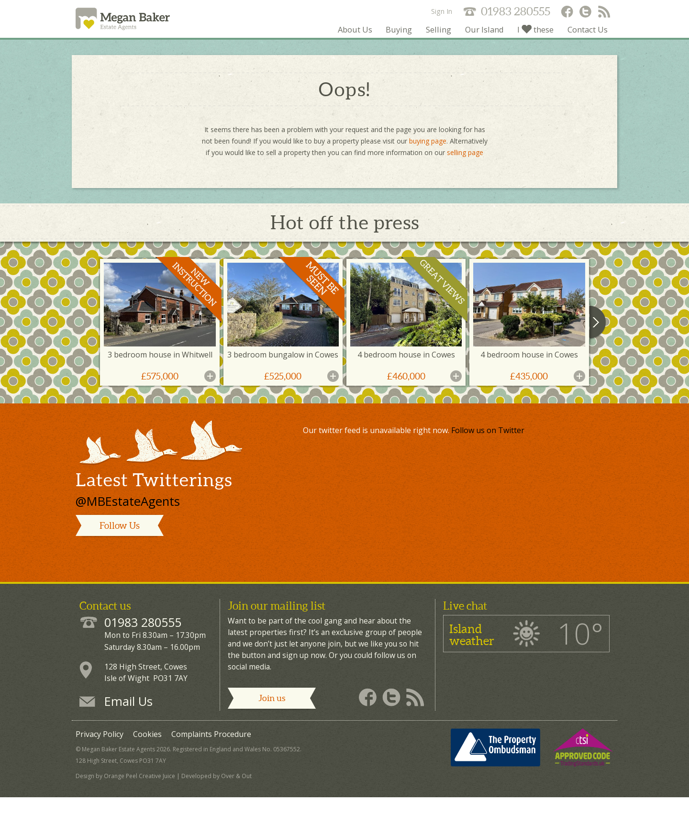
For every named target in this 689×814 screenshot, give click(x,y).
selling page (465, 169)
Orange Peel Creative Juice (139, 793)
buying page (427, 157)
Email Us (128, 718)
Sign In (441, 11)
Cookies (147, 751)
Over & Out (236, 793)
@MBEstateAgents (128, 518)
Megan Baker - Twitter (585, 12)
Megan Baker (153, 27)
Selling (404, 45)
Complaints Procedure (211, 751)
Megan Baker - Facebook (566, 12)
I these (519, 45)
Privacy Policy (99, 751)
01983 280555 (515, 11)
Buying (356, 45)
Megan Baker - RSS (604, 12)
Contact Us (582, 45)
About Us (303, 45)
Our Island (458, 45)
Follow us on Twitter (487, 446)
